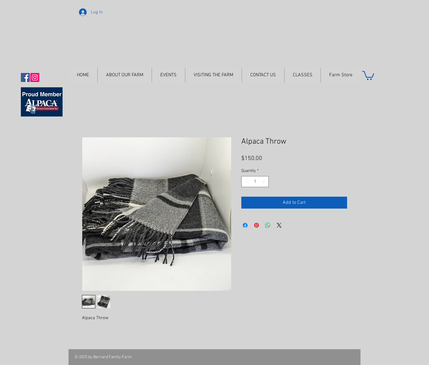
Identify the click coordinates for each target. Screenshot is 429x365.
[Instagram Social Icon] (34, 77)
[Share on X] (279, 225)
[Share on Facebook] (245, 225)
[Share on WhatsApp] (267, 225)
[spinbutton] (255, 181)
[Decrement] (246, 181)
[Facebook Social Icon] (25, 77)
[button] (368, 75)
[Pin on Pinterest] (256, 225)
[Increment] (264, 181)
